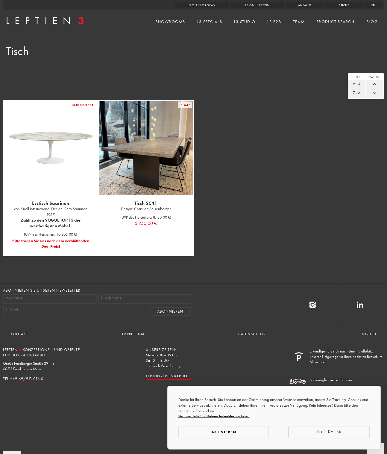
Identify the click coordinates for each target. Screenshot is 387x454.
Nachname (111, 298)
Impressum (133, 334)
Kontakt (19, 334)
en (373, 5)
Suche (344, 5)
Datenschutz (252, 334)
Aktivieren (223, 432)
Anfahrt (305, 5)
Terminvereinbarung (168, 376)
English (368, 334)
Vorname (14, 298)
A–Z (357, 83)
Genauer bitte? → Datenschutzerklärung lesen (213, 416)
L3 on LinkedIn (257, 5)
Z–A (357, 92)
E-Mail (12, 309)
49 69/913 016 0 (28, 378)
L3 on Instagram (202, 5)
